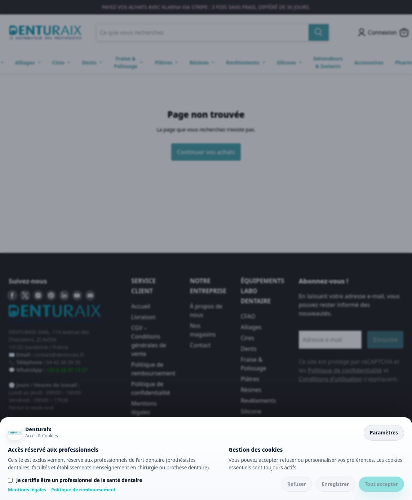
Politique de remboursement (83, 490)
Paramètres (384, 432)
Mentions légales (27, 490)
